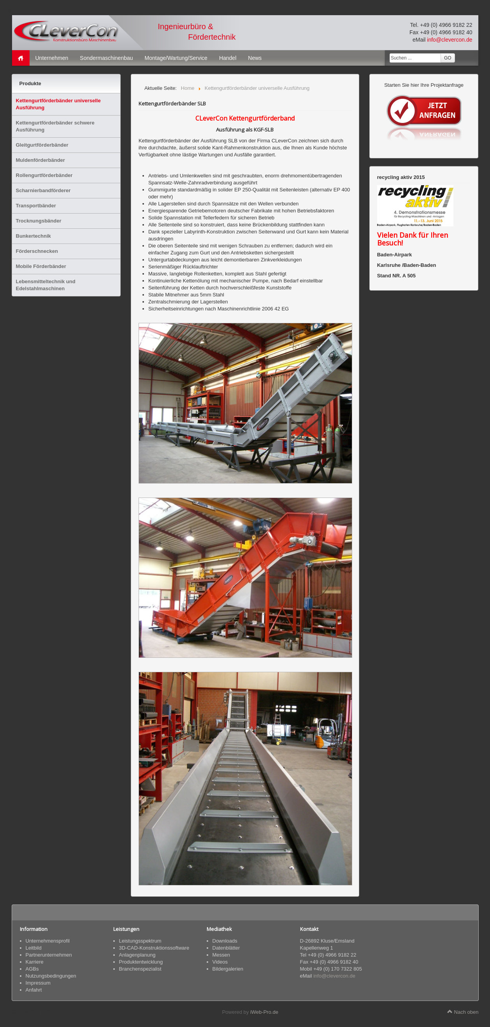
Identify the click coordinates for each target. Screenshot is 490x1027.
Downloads (225, 941)
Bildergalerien (228, 969)
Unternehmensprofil (48, 941)
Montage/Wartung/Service (176, 58)
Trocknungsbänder (38, 221)
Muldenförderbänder (40, 160)
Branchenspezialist (140, 969)
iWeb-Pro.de (264, 1012)
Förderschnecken (37, 251)
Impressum (38, 983)
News (255, 58)
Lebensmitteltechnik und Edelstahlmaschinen (46, 285)
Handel (227, 58)
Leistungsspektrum (140, 941)
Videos (220, 962)
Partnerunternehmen (49, 955)
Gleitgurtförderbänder (42, 145)
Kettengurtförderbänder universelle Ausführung (58, 104)
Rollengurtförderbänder (44, 175)
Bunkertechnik (33, 236)
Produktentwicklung (141, 962)
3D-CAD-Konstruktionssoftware (154, 948)
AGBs (32, 969)
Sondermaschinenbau (106, 58)
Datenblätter (226, 948)
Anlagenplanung (137, 955)
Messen (221, 955)
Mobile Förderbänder (41, 266)
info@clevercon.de (449, 40)
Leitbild (34, 948)
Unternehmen (51, 58)
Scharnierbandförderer (43, 190)
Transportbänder (36, 206)
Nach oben (463, 1012)
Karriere (35, 962)
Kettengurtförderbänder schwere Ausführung (55, 126)
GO (447, 58)
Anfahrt (34, 990)
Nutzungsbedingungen (51, 976)
